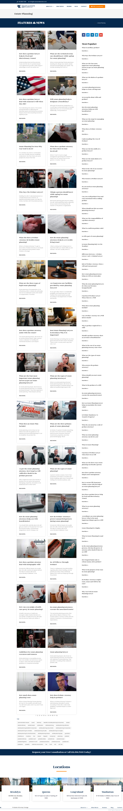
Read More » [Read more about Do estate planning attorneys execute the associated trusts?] (53, 623)
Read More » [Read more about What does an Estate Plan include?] (22, 439)
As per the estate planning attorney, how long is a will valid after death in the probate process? (29, 472)
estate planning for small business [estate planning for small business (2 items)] (27, 733)
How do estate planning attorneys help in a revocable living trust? (61, 239)
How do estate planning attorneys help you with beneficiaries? (28, 519)
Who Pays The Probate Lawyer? (31, 192)
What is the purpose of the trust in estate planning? (92, 571)
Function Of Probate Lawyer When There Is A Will (91, 297)
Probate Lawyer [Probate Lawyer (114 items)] (60, 739)
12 (56, 715)
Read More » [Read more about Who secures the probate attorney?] (85, 370)
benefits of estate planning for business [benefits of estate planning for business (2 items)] (54, 722)
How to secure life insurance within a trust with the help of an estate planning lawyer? (92, 484)
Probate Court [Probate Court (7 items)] (32, 739)
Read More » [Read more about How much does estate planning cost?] (22, 710)
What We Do (60, 6)
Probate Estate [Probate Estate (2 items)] (42, 739)
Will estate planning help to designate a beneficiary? (61, 100)
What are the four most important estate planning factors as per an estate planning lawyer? (29, 379)
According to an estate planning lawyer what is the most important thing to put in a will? (92, 518)
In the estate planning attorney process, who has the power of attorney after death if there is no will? (92, 549)
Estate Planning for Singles (91, 528)
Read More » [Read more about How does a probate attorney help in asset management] (85, 477)
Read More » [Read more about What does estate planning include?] (85, 311)
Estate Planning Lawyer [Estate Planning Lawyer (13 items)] (44, 733)
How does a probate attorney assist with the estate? (30, 331)
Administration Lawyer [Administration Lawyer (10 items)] (23, 722)
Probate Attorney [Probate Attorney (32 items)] (22, 739)
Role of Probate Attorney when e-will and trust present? (93, 265)
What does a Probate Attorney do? (92, 130)
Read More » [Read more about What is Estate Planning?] (85, 448)
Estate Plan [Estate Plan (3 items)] (40, 725)
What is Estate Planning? (90, 445)
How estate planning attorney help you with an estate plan (92, 275)
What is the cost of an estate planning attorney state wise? (92, 347)
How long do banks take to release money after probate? (91, 561)
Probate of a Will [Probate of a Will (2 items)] (33, 741)
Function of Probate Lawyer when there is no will (91, 454)
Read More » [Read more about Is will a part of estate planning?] (85, 239)
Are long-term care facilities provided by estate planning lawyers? (61, 285)
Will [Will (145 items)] (55, 744)
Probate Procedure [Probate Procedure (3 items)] (44, 741)
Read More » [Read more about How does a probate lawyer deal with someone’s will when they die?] (22, 118)
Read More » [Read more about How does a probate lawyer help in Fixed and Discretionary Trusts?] (22, 71)
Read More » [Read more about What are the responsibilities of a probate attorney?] (85, 223)
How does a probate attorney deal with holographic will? (30, 563)
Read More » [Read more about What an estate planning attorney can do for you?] (85, 440)
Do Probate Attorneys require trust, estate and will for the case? (91, 582)
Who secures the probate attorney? (90, 366)
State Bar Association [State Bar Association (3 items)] (37, 744)
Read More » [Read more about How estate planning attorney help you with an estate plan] (85, 279)
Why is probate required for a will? (92, 327)
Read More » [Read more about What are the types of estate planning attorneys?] (53, 391)
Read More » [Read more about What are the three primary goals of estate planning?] (53, 440)
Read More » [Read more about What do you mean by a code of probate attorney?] (85, 430)
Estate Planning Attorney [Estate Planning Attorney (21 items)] (62, 725)
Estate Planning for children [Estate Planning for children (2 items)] (25, 730)
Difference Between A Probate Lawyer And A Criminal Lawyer (92, 255)
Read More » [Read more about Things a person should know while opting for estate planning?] (53, 209)
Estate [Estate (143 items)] (67, 722)
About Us (49, 6)
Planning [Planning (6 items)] (60, 736)
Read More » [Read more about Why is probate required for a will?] (85, 330)
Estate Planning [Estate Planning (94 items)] (50, 725)
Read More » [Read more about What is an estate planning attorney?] (85, 511)
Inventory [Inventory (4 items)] (28, 736)
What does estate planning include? (91, 307)
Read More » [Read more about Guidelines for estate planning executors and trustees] (22, 667)
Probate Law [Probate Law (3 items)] (51, 739)
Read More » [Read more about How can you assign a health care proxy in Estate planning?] (22, 622)
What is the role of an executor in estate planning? (92, 170)
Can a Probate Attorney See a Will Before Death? (93, 317)
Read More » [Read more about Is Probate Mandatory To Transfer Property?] (85, 420)
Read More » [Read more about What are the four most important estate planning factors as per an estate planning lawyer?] (22, 395)
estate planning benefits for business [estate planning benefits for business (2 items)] (27, 728)
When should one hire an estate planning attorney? (92, 209)
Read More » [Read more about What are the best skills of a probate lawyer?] (85, 154)
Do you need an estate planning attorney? (92, 188)
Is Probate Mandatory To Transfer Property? (90, 416)
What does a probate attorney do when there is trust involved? (61, 148)
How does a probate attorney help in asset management (91, 474)
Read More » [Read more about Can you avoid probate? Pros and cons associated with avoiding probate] (85, 203)
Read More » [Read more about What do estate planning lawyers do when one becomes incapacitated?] (85, 291)
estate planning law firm (27, 7)
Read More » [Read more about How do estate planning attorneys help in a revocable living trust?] (53, 253)
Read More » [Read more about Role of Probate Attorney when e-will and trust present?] (85, 269)
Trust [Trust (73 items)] (51, 744)
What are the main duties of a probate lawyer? (92, 160)
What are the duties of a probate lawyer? (92, 78)
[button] (83, 35)
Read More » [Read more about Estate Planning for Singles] (85, 531)
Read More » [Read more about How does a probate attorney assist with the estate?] (22, 345)
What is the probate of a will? (91, 385)
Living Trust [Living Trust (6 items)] (52, 736)
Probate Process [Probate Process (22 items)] (56, 741)
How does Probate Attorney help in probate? (60, 696)
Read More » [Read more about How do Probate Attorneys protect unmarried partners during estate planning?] (53, 534)
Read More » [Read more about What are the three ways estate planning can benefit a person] (85, 468)
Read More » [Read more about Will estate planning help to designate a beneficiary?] (53, 114)
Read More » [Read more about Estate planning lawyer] (53, 666)
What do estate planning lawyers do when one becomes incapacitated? (93, 286)
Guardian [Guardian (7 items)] (67, 733)
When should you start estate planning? (91, 376)
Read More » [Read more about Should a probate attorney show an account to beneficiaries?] (85, 340)
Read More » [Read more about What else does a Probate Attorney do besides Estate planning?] (22, 255)
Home (95, 23)
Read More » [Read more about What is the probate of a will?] (85, 388)
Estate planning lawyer (59, 652)
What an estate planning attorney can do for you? (90, 436)
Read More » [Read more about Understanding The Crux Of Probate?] (85, 144)
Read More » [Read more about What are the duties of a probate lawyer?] (85, 82)
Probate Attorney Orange (20, 807)
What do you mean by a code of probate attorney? (92, 426)
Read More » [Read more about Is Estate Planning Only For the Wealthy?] (85, 249)
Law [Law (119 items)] (34, 736)
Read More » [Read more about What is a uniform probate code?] (85, 231)
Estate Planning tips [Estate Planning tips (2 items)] (57, 733)
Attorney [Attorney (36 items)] (39, 722)
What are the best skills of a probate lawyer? (91, 150)
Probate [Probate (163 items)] (67, 736)
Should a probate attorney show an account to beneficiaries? (92, 337)
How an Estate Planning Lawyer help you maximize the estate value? (92, 405)
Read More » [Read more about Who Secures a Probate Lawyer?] (85, 182)
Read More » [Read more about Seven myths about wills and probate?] (85, 102)
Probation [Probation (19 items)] (20, 744)
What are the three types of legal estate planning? (29, 284)
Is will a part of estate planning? (92, 236)
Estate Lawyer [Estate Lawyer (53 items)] (31, 725)
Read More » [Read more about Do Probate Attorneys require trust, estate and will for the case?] (85, 587)
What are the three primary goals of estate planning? (61, 425)
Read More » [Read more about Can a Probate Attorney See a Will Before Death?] (85, 321)
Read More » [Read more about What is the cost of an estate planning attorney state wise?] (85, 350)
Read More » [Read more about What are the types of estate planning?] (53, 484)
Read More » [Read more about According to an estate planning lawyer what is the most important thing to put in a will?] (85, 523)
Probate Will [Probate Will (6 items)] (65, 741)
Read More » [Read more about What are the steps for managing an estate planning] (85, 124)
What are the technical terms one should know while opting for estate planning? (62, 56)
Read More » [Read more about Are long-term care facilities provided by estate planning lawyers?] (53, 302)
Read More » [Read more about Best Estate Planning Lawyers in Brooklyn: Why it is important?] (53, 348)
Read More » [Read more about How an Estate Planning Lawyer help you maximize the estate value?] (85, 410)
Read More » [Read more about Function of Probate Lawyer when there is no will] (85, 458)
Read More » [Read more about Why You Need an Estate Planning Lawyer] (85, 596)
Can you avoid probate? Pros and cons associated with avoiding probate (92, 199)
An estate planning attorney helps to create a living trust (91, 88)
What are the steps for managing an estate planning (93, 120)
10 (52, 715)
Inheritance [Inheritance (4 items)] (21, 736)
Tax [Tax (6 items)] (46, 744)
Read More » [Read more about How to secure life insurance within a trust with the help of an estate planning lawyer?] (85, 489)
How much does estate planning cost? (27, 696)
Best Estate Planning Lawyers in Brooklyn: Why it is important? (61, 332)
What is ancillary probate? (90, 48)
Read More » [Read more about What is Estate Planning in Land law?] (85, 541)
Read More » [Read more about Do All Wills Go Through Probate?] (53, 579)
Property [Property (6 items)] (27, 744)
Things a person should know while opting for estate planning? (61, 194)
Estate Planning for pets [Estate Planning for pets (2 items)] (40, 730)
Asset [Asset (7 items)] (33, 722)
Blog (76, 6)
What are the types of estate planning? (61, 470)
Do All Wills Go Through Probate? (59, 563)
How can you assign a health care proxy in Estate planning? (31, 608)
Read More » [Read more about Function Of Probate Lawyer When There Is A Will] (85, 301)
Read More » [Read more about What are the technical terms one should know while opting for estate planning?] (53, 71)
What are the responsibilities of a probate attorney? (92, 219)
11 (54, 715)
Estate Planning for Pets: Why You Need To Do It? (30, 147)
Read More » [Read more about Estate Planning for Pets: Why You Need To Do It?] (22, 161)
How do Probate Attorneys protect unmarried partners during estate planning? (61, 519)
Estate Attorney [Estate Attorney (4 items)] (21, 725)
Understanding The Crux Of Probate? (91, 140)
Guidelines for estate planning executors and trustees (31, 653)
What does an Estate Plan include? (28, 425)
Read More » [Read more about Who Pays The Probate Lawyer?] (22, 205)
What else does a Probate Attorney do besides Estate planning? (29, 239)
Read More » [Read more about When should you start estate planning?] (85, 380)
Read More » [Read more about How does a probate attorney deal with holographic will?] (22, 577)
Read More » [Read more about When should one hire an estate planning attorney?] (85, 213)
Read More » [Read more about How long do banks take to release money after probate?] (85, 565)
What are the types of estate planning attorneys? (61, 377)
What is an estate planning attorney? (91, 507)
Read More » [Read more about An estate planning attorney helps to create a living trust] (85, 92)
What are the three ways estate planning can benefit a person (92, 464)
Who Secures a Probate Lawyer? (92, 179)
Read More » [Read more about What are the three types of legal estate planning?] (22, 298)
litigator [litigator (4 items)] (45, 736)
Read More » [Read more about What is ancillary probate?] (85, 51)
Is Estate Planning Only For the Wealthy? (92, 245)
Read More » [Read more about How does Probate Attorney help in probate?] (53, 712)
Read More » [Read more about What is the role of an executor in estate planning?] (85, 174)
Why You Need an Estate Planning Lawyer (90, 593)
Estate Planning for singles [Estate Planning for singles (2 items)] (56, 730)
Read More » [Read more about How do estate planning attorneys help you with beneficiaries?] (22, 534)
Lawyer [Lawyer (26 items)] (39, 736)
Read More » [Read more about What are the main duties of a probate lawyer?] (85, 164)
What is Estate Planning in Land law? (92, 537)
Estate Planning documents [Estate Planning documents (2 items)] (46, 728)
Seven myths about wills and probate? (91, 98)
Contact (84, 6)
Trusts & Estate (28, 6)
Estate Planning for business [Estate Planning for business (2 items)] (63, 728)
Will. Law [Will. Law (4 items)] (61, 744)
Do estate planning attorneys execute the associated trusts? (61, 608)
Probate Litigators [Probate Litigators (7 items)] (22, 741)
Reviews (69, 6)
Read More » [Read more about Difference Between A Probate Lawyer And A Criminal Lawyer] (85, 259)
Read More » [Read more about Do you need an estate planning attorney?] (85, 192)
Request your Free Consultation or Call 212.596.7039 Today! (61, 752)
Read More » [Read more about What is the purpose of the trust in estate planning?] (85, 575)
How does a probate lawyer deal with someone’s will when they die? (31, 101)
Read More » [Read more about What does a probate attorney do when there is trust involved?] (53, 164)
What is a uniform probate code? (93, 228)
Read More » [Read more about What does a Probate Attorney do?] (85, 134)
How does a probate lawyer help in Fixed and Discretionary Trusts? (29, 56)
